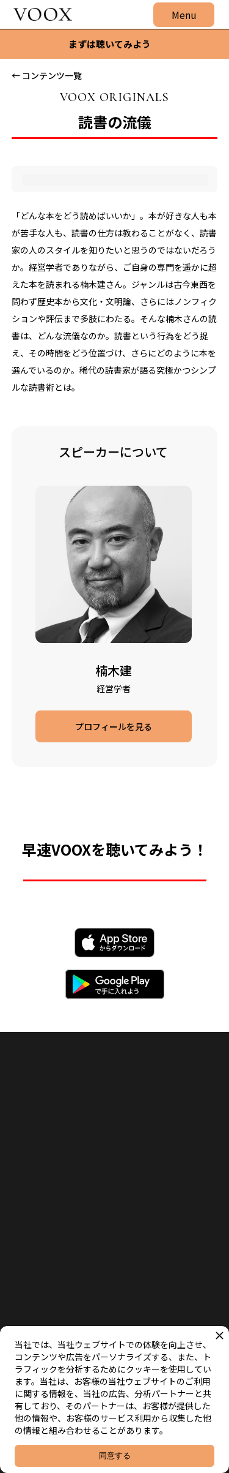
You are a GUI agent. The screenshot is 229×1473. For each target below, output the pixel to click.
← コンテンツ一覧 (47, 75)
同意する (115, 1455)
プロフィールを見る (113, 726)
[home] (39, 14)
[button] (183, 14)
